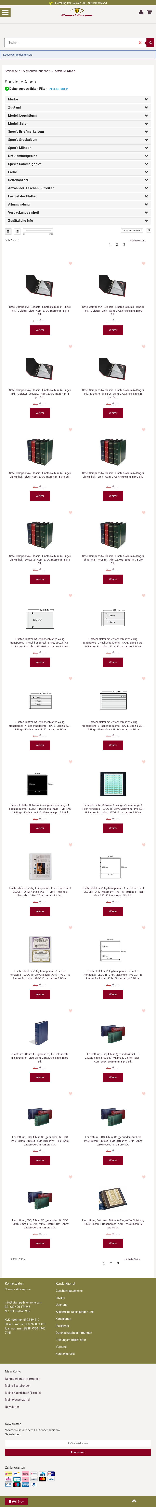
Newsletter (12, 1406)
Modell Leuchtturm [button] (22, 115)
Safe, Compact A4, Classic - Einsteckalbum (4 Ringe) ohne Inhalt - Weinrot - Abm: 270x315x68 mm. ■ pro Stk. (113, 559)
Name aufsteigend (132, 230)
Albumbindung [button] (19, 204)
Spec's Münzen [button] (19, 148)
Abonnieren (78, 1452)
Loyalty (60, 1297)
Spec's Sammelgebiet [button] (24, 164)
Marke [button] (13, 99)
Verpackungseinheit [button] (23, 212)
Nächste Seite (138, 240)
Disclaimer (62, 1325)
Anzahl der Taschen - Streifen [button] (31, 188)
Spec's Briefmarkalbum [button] (26, 131)
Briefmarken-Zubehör (35, 71)
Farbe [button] (12, 172)
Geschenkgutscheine (69, 1290)
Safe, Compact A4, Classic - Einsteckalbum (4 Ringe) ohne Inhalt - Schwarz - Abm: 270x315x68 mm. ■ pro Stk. (40, 559)
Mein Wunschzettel (17, 1399)
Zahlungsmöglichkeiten (71, 1339)
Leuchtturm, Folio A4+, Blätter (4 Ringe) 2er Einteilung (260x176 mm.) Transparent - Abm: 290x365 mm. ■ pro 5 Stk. (113, 1224)
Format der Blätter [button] (22, 196)
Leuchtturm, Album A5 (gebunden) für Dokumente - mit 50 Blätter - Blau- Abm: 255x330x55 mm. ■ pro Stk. (40, 1058)
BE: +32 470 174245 (17, 1306)
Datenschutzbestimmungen (74, 1332)
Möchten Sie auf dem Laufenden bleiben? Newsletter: (32, 1432)
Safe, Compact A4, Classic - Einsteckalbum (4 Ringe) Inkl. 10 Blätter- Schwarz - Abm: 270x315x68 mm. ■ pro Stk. (40, 394)
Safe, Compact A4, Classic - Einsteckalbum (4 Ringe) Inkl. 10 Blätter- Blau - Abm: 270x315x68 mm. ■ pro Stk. (40, 310)
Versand (61, 1346)
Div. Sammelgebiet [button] (22, 156)
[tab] (78, 99)
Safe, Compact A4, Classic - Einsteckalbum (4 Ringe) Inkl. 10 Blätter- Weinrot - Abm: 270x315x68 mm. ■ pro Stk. (113, 394)
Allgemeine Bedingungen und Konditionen (75, 1315)
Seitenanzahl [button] (18, 180)
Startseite (11, 71)
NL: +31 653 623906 (17, 1311)
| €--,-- (16, 1501)
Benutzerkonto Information (22, 1378)
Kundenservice (65, 1353)
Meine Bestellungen (17, 1385)
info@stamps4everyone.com (23, 1302)
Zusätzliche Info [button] (20, 221)
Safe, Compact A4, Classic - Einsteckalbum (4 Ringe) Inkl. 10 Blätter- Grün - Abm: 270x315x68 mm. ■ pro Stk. (113, 310)
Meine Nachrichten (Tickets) (23, 1392)
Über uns (61, 1304)
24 (148, 230)
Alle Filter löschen (59, 88)
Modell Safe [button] (17, 124)
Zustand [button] (14, 107)
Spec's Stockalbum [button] (22, 140)
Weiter (40, 330)
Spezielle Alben (63, 71)
